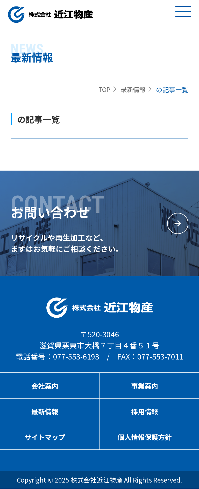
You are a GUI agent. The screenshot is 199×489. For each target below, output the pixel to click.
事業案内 (145, 386)
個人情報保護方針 (145, 437)
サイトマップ (45, 437)
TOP (103, 89)
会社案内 (45, 386)
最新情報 (132, 89)
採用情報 (145, 412)
